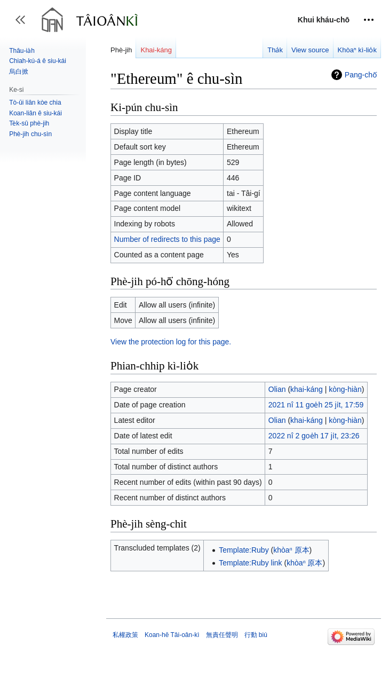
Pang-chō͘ (361, 74)
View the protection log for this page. (170, 341)
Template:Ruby (243, 550)
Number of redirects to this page (167, 239)
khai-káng (306, 389)
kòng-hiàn (345, 389)
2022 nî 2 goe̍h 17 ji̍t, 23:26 (314, 435)
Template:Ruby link (250, 563)
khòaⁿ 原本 (291, 550)
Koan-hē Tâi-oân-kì (172, 635)
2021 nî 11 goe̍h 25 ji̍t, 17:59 (316, 404)
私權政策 (125, 635)
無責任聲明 (222, 635)
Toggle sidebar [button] (24, 24)
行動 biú (255, 635)
